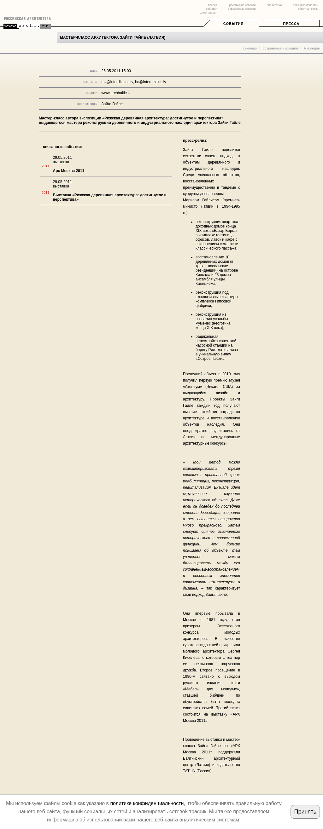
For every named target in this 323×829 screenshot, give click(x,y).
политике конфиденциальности (147, 803)
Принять (305, 812)
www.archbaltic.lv (116, 93)
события (211, 8)
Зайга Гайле (112, 104)
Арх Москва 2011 (69, 171)
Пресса (291, 24)
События (233, 24)
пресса (212, 5)
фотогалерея (208, 12)
